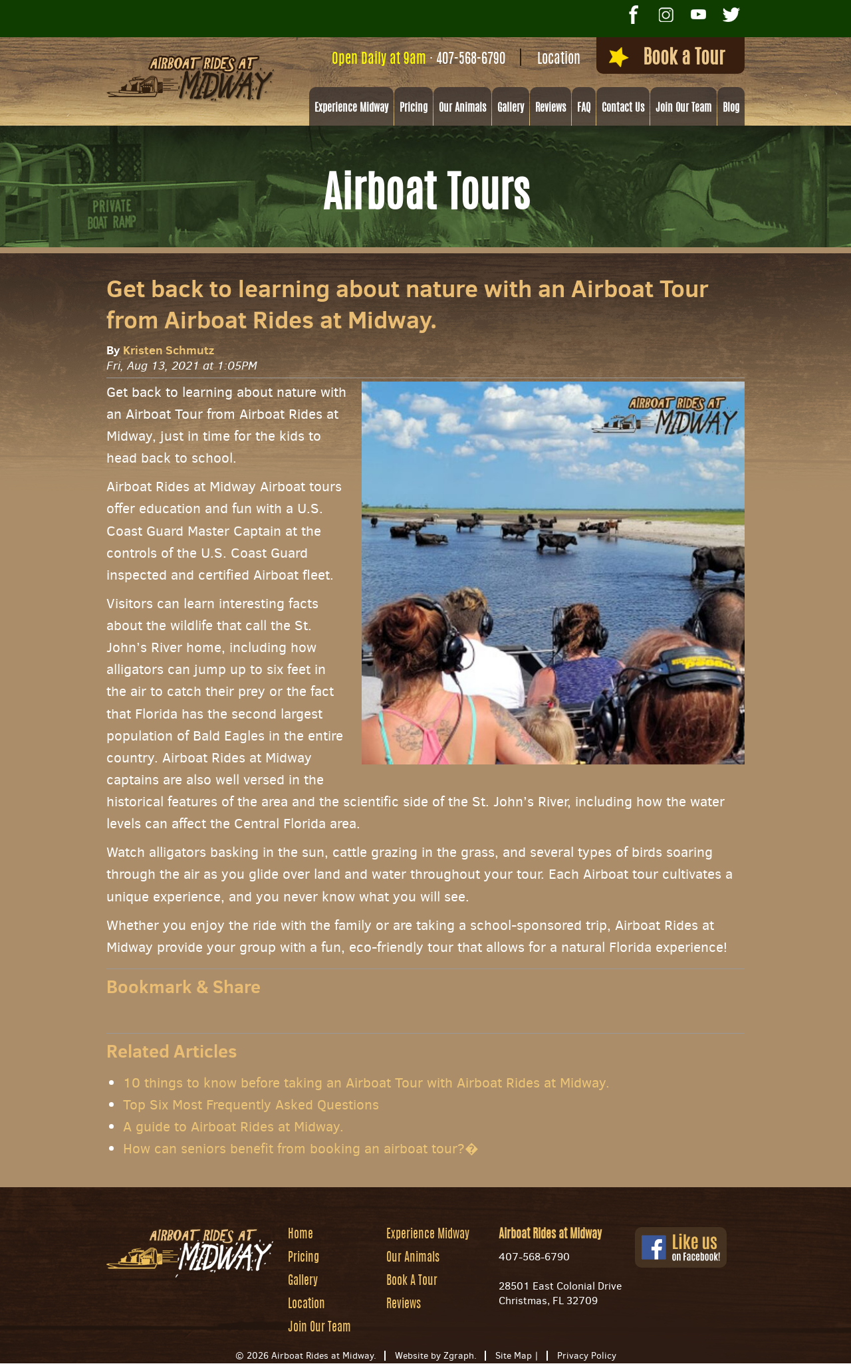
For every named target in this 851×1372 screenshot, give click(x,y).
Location (558, 59)
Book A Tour (411, 1282)
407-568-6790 (470, 59)
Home (300, 1235)
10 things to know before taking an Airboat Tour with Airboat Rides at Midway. (366, 1083)
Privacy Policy (586, 1355)
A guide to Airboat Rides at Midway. (233, 1126)
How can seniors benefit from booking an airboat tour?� (301, 1148)
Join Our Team (683, 108)
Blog (731, 108)
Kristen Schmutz (168, 350)
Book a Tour (667, 57)
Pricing (413, 108)
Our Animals (462, 108)
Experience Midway (351, 108)
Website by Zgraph (434, 1355)
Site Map (513, 1355)
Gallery (510, 108)
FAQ (583, 108)
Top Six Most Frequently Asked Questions (251, 1104)
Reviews (550, 108)
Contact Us (623, 108)
